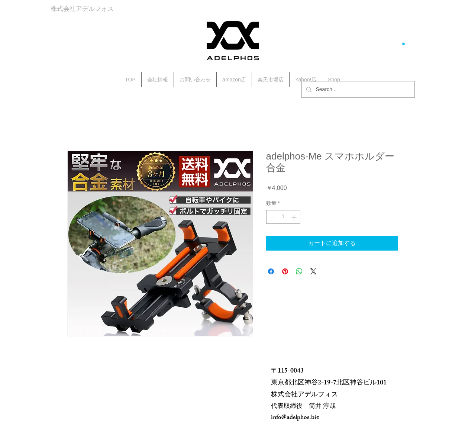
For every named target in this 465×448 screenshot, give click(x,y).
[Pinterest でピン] (285, 271)
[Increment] (294, 216)
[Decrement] (272, 216)
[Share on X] (313, 271)
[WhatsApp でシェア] (299, 271)
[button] (403, 43)
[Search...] (357, 89)
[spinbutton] (283, 216)
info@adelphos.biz (295, 417)
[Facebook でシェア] (271, 271)
